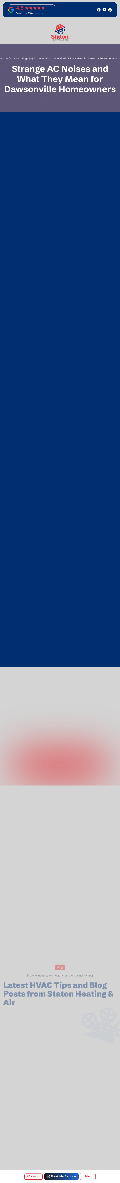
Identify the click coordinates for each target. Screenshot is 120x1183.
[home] (60, 32)
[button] (88, 1176)
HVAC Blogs (21, 58)
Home (4, 58)
